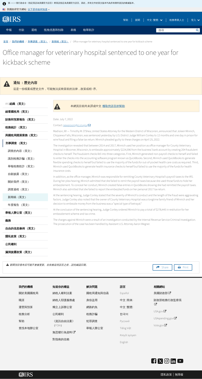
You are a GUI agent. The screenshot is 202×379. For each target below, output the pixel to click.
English (124, 342)
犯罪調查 (91, 321)
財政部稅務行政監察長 (168, 302)
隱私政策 (166, 374)
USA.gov (160, 311)
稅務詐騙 (91, 314)
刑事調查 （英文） (38, 41)
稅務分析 (24, 314)
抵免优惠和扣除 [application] (54, 30)
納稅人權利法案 (62, 293)
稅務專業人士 (176, 20)
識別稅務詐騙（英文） (22, 159)
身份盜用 (91, 300)
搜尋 (197, 30)
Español (124, 293)
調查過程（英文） (19, 189)
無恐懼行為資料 (64, 332)
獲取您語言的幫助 (113, 106)
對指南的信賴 (61, 339)
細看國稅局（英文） (17, 112)
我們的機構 (18, 41)
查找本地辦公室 (28, 328)
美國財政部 (162, 293)
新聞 (137, 20)
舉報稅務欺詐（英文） (22, 166)
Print (185, 267)
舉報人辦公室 (94, 328)
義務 (8, 221)
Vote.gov (160, 325)
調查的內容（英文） (20, 151)
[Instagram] (166, 361)
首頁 (5, 41)
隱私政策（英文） (16, 236)
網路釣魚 (91, 307)
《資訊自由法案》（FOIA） (64, 323)
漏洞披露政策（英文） (19, 252)
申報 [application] (9, 30)
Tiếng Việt (125, 328)
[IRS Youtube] (180, 361)
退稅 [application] (34, 30)
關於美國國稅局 (28, 293)
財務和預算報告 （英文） (21, 120)
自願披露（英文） (19, 174)
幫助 (125, 20)
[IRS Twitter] (160, 362)
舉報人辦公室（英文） (19, 213)
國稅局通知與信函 (97, 293)
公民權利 (10, 244)
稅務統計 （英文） (16, 127)
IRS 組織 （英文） (16, 104)
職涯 (21, 300)
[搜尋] (178, 30)
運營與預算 (26, 307)
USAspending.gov (165, 318)
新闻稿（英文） (60, 41)
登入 (195, 20)
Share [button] (165, 267)
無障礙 (179, 374)
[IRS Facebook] (153, 361)
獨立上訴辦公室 (62, 307)
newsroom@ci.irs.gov (77, 125)
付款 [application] (21, 30)
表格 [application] (73, 30)
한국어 (124, 314)
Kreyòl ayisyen (128, 335)
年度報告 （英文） (19, 205)
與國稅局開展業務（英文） (22, 135)
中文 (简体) (126, 300)
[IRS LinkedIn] (173, 362)
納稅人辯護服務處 (64, 300)
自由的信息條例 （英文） (21, 228)
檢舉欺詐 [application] (88, 30)
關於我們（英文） (19, 182)
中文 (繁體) (154, 20)
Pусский (125, 321)
